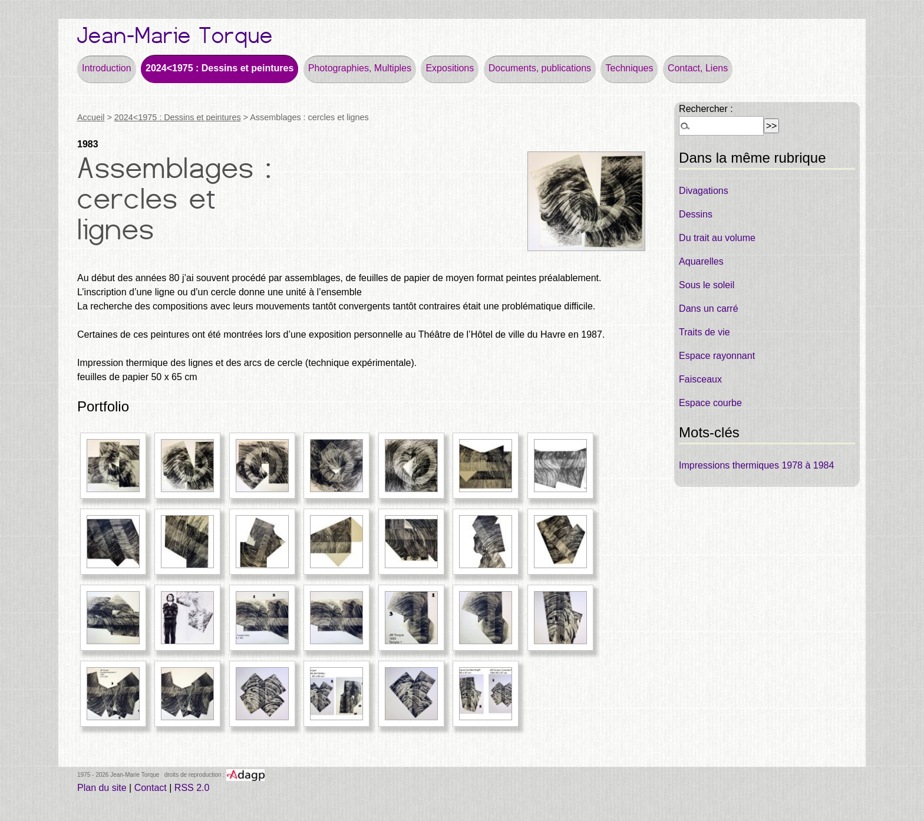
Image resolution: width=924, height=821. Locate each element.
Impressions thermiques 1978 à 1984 (756, 465)
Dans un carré (708, 309)
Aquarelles (701, 261)
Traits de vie (704, 332)
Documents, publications (540, 68)
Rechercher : (706, 109)
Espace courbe (710, 403)
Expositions (449, 68)
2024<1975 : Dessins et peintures (219, 68)
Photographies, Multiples (359, 68)
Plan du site (102, 788)
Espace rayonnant (717, 356)
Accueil (90, 117)
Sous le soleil (706, 285)
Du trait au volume (717, 238)
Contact (150, 788)
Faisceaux (700, 379)
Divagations (703, 191)
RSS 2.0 (192, 788)
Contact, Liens (698, 68)
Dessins (695, 214)
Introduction (106, 68)
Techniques (629, 68)
